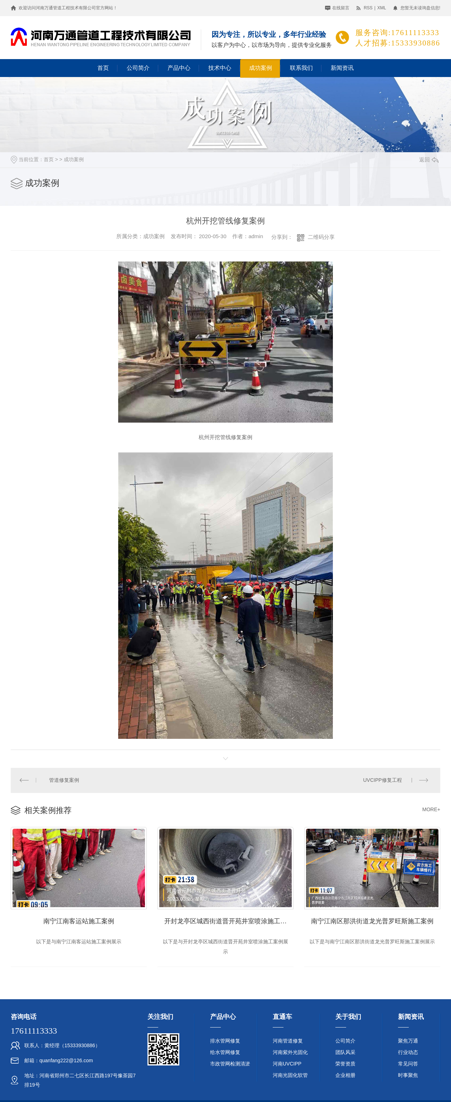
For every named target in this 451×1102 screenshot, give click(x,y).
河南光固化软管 (290, 1075)
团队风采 (345, 1052)
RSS (368, 7)
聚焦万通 (408, 1041)
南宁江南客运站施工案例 (78, 921)
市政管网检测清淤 (230, 1064)
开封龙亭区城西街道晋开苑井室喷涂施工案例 (228, 921)
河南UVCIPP (287, 1064)
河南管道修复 (288, 1041)
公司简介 (138, 68)
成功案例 (260, 68)
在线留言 (340, 7)
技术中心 (219, 68)
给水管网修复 (225, 1052)
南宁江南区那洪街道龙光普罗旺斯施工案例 (372, 921)
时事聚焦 (408, 1075)
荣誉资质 (345, 1064)
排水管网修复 (225, 1041)
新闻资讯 (342, 68)
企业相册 (345, 1075)
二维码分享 (321, 237)
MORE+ (431, 810)
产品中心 (179, 68)
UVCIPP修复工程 (382, 780)
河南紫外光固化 (290, 1052)
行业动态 (408, 1052)
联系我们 (301, 68)
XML (381, 7)
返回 (428, 160)
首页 (103, 68)
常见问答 (408, 1064)
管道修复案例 (64, 780)
